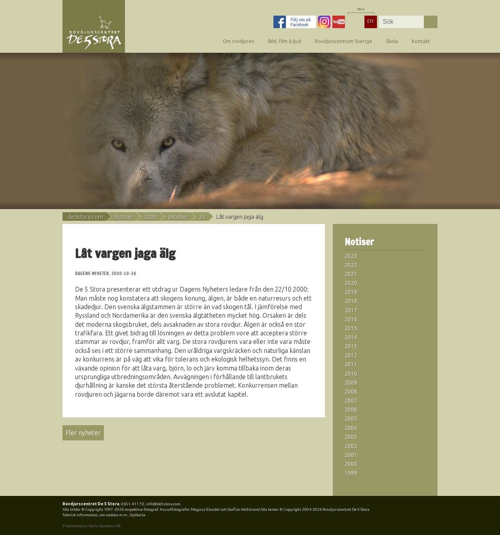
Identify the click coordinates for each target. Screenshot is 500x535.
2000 (150, 217)
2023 (351, 256)
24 (202, 217)
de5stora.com (85, 217)
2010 (351, 373)
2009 (351, 382)
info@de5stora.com (163, 504)
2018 (351, 301)
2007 (351, 400)
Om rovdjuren (238, 41)
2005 (351, 418)
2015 (351, 328)
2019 (351, 292)
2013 (351, 346)
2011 (351, 364)
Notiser (123, 217)
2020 (351, 283)
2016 (351, 319)
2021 (351, 274)
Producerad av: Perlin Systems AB (91, 526)
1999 (351, 473)
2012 (351, 355)
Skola (392, 41)
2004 (351, 428)
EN (370, 20)
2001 (351, 455)
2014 (351, 337)
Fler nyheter (83, 432)
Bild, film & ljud (284, 41)
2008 (351, 391)
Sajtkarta (137, 515)
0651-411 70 (132, 504)
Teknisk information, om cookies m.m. (95, 515)
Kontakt (421, 41)
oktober (178, 217)
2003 (351, 437)
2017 (351, 310)
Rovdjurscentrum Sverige (343, 41)
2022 (351, 265)
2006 (351, 409)
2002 (351, 446)
